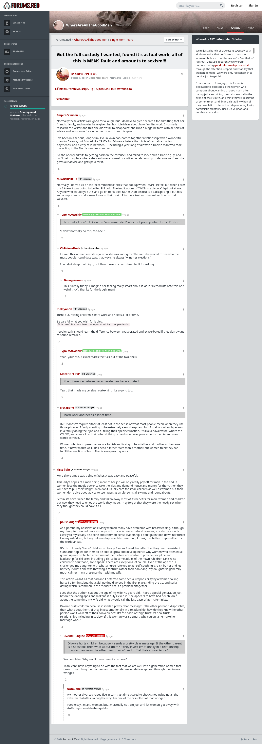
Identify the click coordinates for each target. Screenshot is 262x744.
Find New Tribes (17, 89)
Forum (236, 28)
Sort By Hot (174, 39)
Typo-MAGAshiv (71, 214)
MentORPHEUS (84, 73)
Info (251, 28)
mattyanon (64, 309)
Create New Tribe (17, 71)
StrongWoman (73, 280)
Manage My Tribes (18, 80)
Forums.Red (63, 39)
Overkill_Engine (74, 636)
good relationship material (232, 65)
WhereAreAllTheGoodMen (89, 25)
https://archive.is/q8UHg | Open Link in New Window (93, 89)
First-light (63, 469)
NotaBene (67, 407)
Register (237, 5)
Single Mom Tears (121, 39)
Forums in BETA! (18, 105)
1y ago (82, 115)
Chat (219, 28)
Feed (206, 28)
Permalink (115, 77)
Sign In (253, 5)
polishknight (69, 522)
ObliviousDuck (70, 248)
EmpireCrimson (67, 115)
